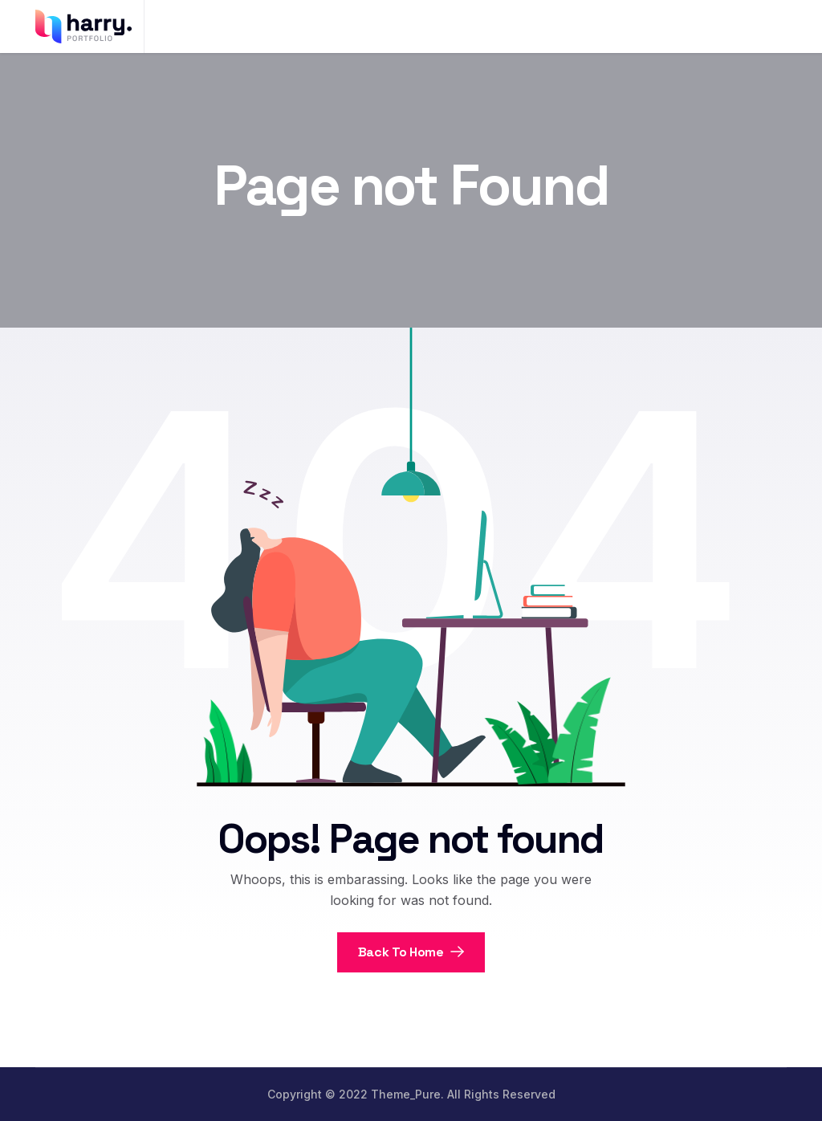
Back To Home (411, 952)
